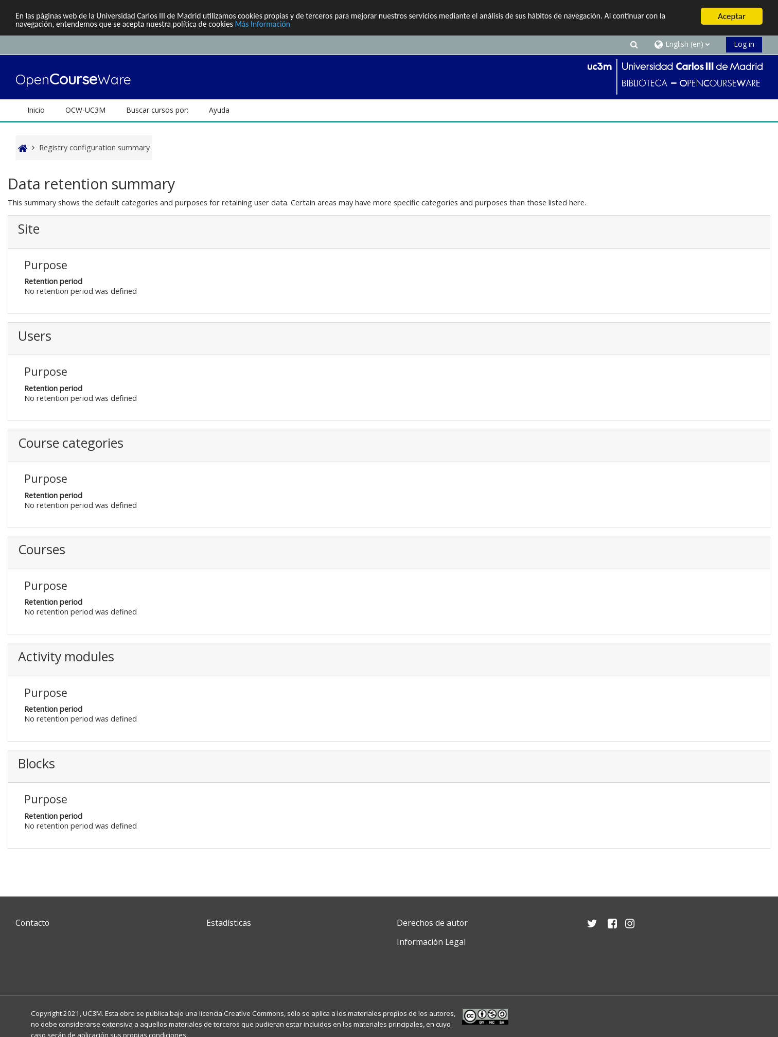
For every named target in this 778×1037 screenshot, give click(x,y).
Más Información (342, 25)
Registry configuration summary (94, 147)
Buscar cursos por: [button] (157, 110)
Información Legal (431, 941)
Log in (744, 44)
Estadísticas (228, 922)
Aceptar (732, 16)
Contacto (32, 922)
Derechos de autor (432, 922)
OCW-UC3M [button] (85, 110)
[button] (634, 44)
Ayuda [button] (219, 110)
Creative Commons (254, 1013)
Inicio (36, 110)
